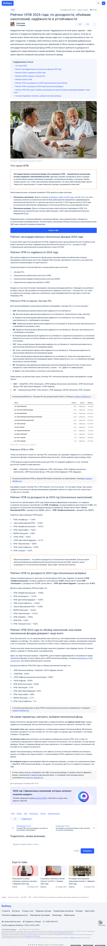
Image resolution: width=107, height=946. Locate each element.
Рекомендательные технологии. (32, 936)
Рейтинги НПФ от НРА (23, 80)
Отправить (87, 851)
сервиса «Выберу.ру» (82, 397)
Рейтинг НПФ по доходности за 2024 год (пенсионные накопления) (41, 83)
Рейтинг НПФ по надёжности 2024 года (30, 73)
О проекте (6, 911)
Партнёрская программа (40, 915)
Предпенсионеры (54, 814)
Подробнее (72, 937)
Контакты (16, 911)
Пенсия (43, 814)
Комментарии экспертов (63, 911)
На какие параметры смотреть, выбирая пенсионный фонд (38, 96)
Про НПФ (23, 897)
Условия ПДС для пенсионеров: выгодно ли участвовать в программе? (32, 829)
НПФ (13, 10)
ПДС (26, 214)
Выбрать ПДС (53, 230)
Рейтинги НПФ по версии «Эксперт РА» (30, 76)
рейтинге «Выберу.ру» (34, 778)
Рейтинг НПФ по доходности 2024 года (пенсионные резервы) (39, 86)
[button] (17, 24)
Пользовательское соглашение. (65, 933)
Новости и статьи (13, 897)
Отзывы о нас (27, 911)
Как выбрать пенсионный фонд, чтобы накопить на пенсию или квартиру (73, 829)
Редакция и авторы (43, 911)
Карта (87, 911)
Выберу (4, 897)
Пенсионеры (34, 814)
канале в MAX (41, 798)
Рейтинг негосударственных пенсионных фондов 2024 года (38, 69)
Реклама (79, 911)
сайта (92, 911)
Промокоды (57, 915)
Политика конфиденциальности (15, 915)
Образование (69, 915)
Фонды (19, 814)
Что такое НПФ (21, 66)
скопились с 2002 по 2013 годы (61, 197)
